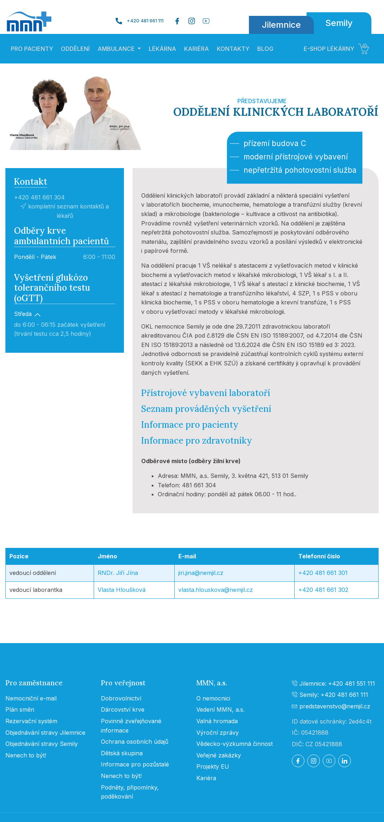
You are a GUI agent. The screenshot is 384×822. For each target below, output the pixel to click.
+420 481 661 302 (323, 589)
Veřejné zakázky (218, 755)
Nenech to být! (25, 755)
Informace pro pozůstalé (135, 764)
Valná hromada (217, 721)
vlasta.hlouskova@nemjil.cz (215, 589)
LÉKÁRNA (162, 48)
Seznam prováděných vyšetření (206, 408)
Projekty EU (212, 766)
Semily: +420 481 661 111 (330, 694)
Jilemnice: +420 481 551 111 (333, 683)
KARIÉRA (196, 48)
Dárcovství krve (122, 709)
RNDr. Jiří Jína (118, 572)
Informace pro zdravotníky (196, 440)
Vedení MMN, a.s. (220, 709)
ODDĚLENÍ (75, 48)
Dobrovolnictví (121, 698)
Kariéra (206, 778)
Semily (339, 23)
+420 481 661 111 (145, 21)
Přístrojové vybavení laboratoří (205, 393)
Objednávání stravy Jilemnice (45, 732)
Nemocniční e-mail (31, 698)
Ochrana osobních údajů (134, 741)
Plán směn (19, 709)
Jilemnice (281, 24)
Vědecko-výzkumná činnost (234, 743)
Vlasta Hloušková (122, 589)
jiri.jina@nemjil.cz (200, 572)
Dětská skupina (122, 753)
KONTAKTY (233, 48)
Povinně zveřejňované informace (131, 725)
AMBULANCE (116, 48)
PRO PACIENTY (32, 48)
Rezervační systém (31, 721)
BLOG (265, 48)
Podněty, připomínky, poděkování (130, 792)
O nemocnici (213, 698)
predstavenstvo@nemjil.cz (331, 706)
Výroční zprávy (217, 732)
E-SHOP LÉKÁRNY (336, 48)
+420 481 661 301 (323, 572)
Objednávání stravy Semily (41, 743)
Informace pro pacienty (189, 424)
